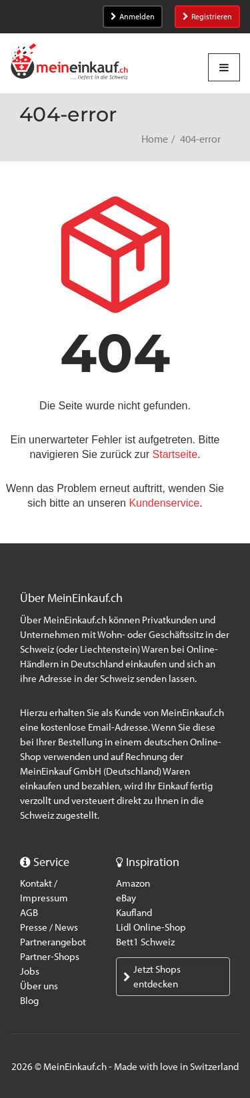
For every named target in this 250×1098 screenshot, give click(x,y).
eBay (126, 898)
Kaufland (134, 913)
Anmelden (133, 16)
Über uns (39, 986)
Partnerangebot (53, 942)
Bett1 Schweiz (145, 942)
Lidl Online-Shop (151, 927)
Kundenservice (164, 503)
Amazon (133, 883)
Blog (29, 1001)
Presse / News (49, 927)
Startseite (175, 454)
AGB (29, 913)
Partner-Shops (49, 957)
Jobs (29, 971)
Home (154, 139)
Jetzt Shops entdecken (152, 976)
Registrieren (207, 16)
